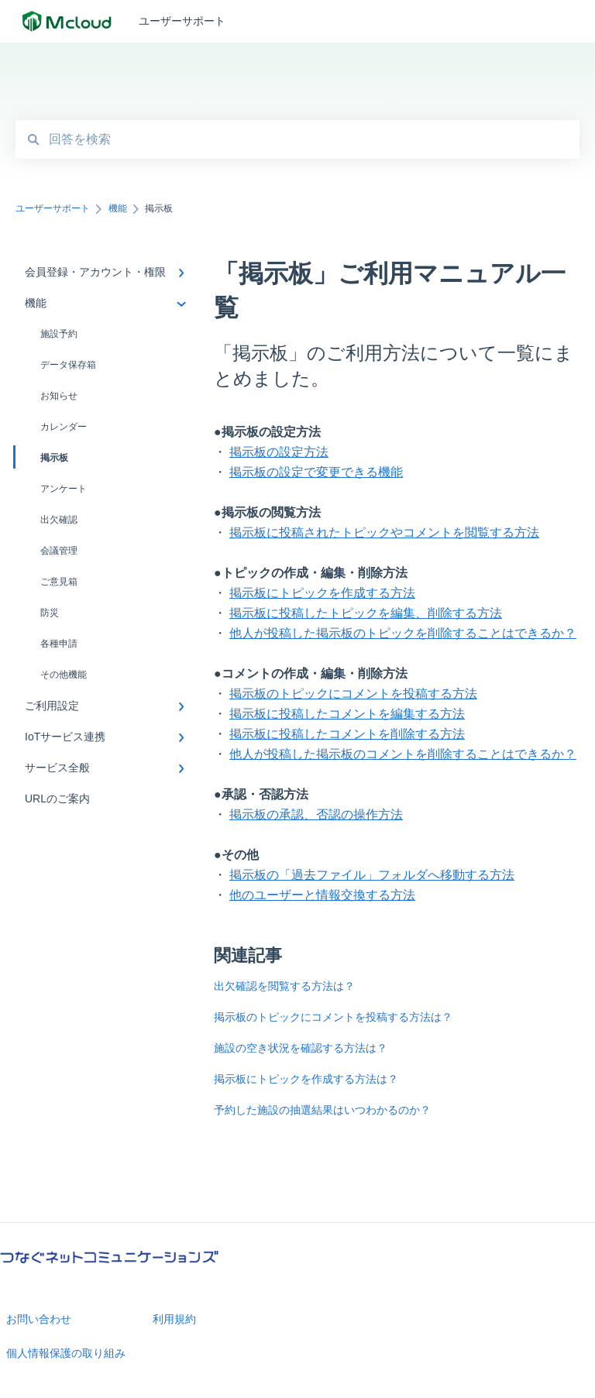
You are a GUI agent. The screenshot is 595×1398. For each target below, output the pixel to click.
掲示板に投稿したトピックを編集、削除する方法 (365, 613)
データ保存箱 (68, 364)
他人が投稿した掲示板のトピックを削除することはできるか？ (402, 633)
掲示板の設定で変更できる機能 (316, 472)
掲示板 (41, 457)
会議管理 (58, 550)
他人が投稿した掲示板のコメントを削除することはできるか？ (402, 754)
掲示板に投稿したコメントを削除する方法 (347, 733)
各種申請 (58, 643)
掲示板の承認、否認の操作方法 (316, 814)
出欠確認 (58, 519)
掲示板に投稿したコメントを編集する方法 (347, 713)
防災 (49, 612)
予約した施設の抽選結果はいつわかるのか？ (322, 1110)
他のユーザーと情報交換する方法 (322, 895)
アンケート (63, 488)
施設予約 (58, 333)
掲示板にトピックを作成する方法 (322, 592)
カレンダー (63, 426)
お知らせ (58, 395)
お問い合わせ (38, 1319)
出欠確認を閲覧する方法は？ (284, 986)
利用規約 (174, 1319)
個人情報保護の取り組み (66, 1353)
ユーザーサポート (182, 21)
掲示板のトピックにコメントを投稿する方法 (353, 693)
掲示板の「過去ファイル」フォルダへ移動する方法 (371, 874)
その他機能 (63, 674)
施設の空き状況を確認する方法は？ (300, 1048)
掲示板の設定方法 (278, 452)
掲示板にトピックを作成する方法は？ (306, 1079)
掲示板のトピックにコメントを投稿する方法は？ (333, 1017)
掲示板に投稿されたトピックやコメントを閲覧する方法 (384, 532)
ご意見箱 (58, 581)
